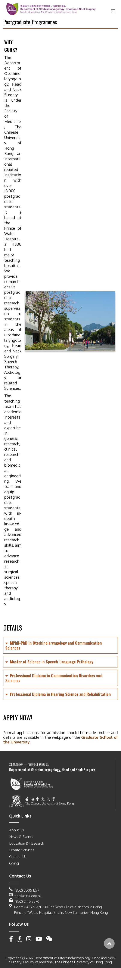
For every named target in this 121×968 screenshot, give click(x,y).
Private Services (21, 850)
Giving (14, 863)
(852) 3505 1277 (24, 890)
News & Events (21, 836)
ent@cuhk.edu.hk (25, 896)
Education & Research (26, 843)
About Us (16, 830)
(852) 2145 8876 (24, 901)
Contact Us (18, 856)
